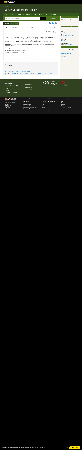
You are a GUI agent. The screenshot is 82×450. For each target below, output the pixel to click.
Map (43, 104)
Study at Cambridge (27, 98)
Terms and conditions (8, 108)
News (43, 105)
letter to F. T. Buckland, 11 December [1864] (19, 69)
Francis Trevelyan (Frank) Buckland (67, 35)
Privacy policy (7, 90)
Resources (48, 14)
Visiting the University (46, 102)
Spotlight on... (63, 105)
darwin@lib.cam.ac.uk (9, 83)
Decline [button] (66, 447)
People (34, 14)
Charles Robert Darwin (65, 32)
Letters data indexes (29, 89)
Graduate (25, 102)
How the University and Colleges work (48, 101)
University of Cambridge (10, 85)
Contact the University (8, 105)
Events (43, 107)
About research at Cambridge (66, 107)
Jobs (43, 108)
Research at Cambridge (65, 98)
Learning (40, 14)
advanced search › (53, 18)
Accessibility (7, 106)
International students (27, 104)
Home (5, 6)
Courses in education (27, 108)
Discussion (63, 104)
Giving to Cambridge (45, 110)
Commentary (27, 14)
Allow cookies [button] (75, 447)
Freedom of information (9, 107)
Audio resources (28, 84)
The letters (19, 14)
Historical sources (29, 82)
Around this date (14, 23)
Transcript (7, 23)
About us (54, 14)
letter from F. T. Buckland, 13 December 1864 (46, 64)
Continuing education (27, 105)
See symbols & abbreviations (69, 44)
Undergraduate (26, 101)
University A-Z (7, 104)
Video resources (28, 87)
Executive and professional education (29, 107)
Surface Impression (13, 92)
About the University (46, 98)
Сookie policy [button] (42, 447)
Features (62, 102)
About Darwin (11, 14)
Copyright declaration (9, 88)
